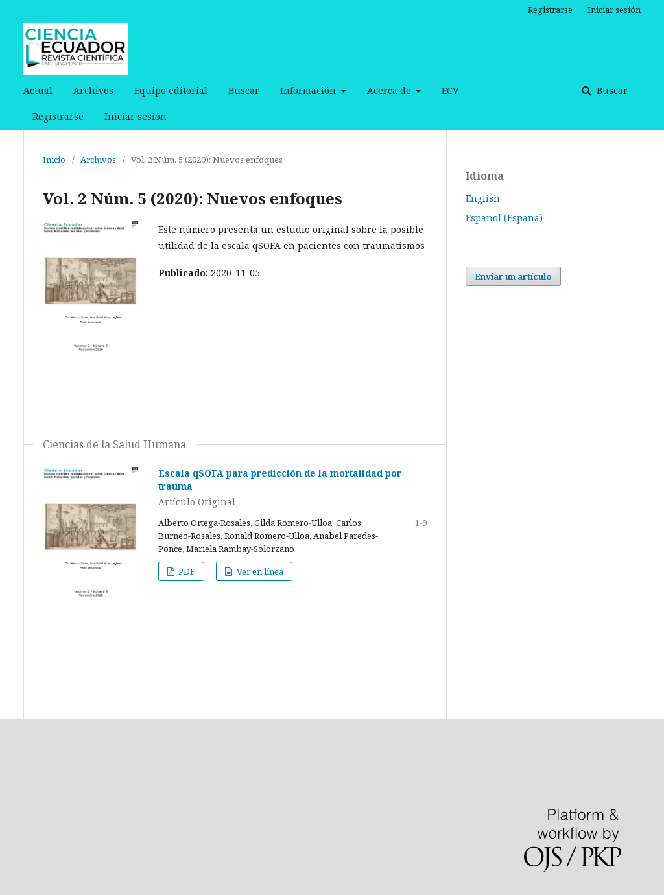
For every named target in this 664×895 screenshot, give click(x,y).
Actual (38, 90)
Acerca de (390, 90)
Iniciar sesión (135, 116)
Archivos (93, 90)
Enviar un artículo (513, 276)
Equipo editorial (171, 90)
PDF (185, 571)
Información (309, 90)
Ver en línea (259, 571)
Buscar (243, 90)
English (483, 198)
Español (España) (504, 217)
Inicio (54, 159)
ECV (450, 90)
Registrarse (58, 116)
